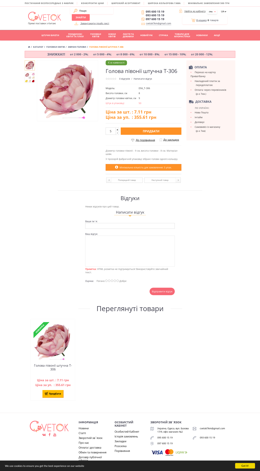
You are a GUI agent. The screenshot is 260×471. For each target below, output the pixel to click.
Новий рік (146, 35)
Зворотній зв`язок (90, 438)
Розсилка (121, 446)
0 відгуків (124, 78)
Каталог (38, 47)
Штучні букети (50, 35)
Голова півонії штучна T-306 (53, 367)
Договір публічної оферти (90, 458)
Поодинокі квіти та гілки (75, 35)
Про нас (84, 443)
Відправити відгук (162, 291)
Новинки (202, 35)
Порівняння (122, 451)
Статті (82, 433)
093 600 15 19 (155, 15)
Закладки (120, 441)
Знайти (81, 17)
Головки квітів (95, 35)
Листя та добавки (128, 35)
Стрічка (163, 35)
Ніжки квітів (112, 35)
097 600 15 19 (155, 19)
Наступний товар (166, 180)
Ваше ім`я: (91, 221)
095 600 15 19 (155, 11)
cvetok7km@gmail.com (158, 23)
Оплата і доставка (90, 447)
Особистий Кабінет (127, 431)
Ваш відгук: (91, 234)
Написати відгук (143, 78)
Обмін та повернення (92, 452)
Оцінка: (89, 281)
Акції (217, 35)
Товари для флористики (182, 35)
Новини (84, 428)
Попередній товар (121, 180)
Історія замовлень (126, 436)
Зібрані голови (77, 47)
